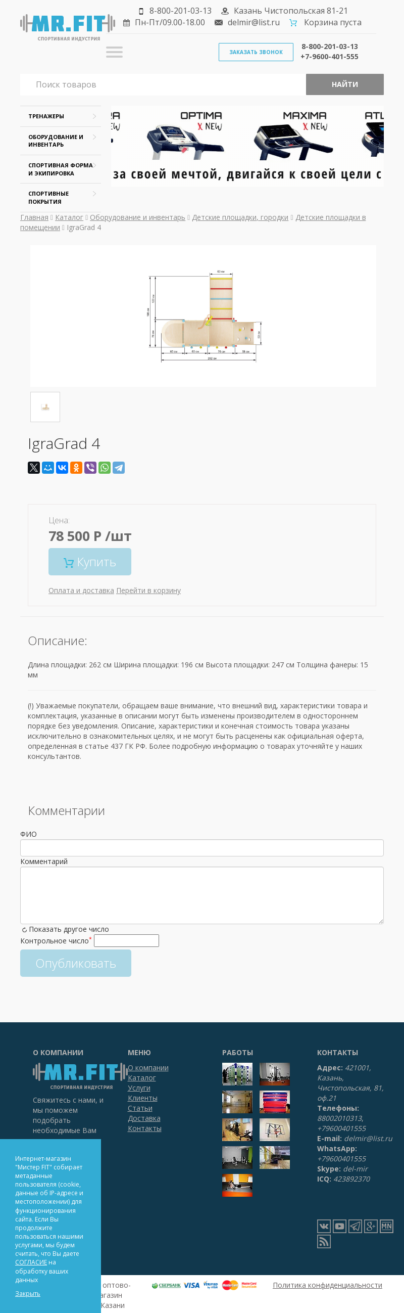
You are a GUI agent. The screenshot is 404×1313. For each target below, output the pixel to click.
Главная (34, 217)
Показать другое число (69, 929)
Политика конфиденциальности (327, 1285)
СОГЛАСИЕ (31, 1262)
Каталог (69, 217)
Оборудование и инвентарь (137, 217)
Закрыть (27, 1293)
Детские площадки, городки (240, 217)
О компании (148, 1067)
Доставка (144, 1118)
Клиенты (143, 1098)
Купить (90, 561)
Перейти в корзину (148, 590)
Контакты (145, 1128)
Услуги (139, 1088)
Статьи (140, 1108)
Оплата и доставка (81, 590)
